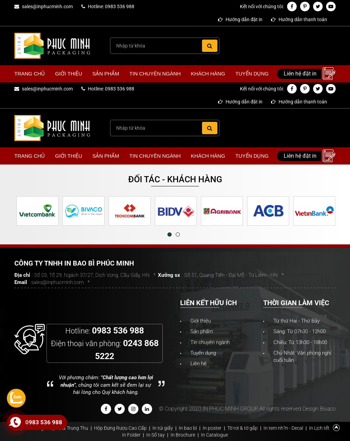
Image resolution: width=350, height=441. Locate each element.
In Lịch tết (319, 428)
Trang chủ (29, 73)
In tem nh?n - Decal (283, 428)
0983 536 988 (43, 422)
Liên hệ (198, 363)
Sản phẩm (105, 73)
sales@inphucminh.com (47, 6)
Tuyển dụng (252, 73)
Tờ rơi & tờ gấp (242, 428)
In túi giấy (162, 428)
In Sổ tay (155, 435)
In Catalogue (214, 435)
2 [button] (178, 234)
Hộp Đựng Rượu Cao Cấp (120, 428)
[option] (37, 211)
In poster (212, 428)
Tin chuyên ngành (155, 73)
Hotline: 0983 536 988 (111, 6)
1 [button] (169, 234)
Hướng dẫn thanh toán (299, 19)
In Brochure (183, 435)
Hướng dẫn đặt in (240, 19)
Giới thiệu (68, 73)
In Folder (131, 435)
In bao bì (188, 428)
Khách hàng (208, 73)
